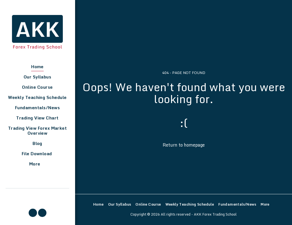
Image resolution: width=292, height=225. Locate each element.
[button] (33, 213)
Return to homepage (184, 145)
